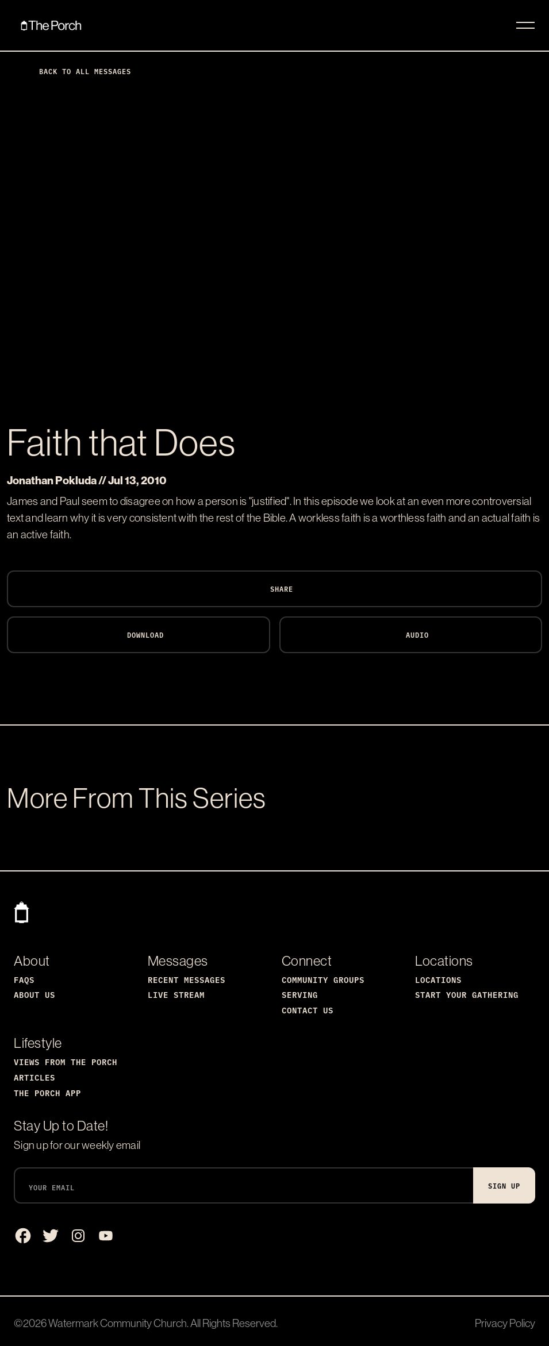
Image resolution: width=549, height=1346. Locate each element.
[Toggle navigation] (525, 25)
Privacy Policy (505, 1323)
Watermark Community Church (117, 1323)
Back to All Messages (76, 71)
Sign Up (504, 1185)
